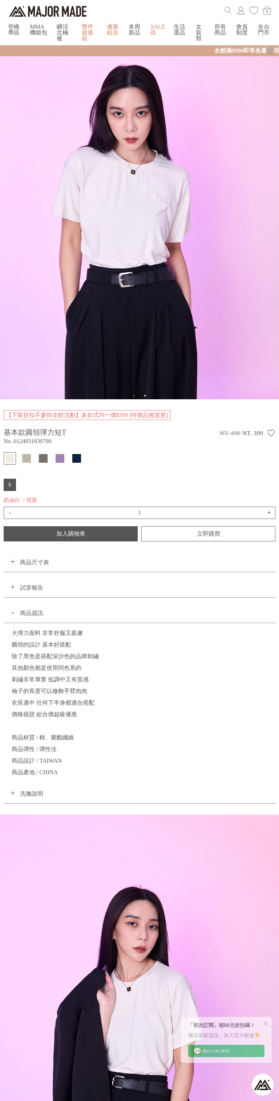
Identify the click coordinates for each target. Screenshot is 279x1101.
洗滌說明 (31, 794)
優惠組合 (112, 30)
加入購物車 (70, 534)
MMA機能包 (38, 30)
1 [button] (134, 395)
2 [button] (145, 395)
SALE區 (157, 30)
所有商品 (220, 30)
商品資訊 (31, 613)
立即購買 (208, 534)
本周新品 (134, 30)
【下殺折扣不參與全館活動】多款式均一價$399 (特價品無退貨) (87, 415)
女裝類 (199, 32)
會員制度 (242, 30)
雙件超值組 (87, 32)
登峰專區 (14, 30)
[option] (139, 222)
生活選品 (179, 30)
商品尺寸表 (34, 562)
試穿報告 (31, 588)
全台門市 (264, 30)
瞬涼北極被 (62, 32)
